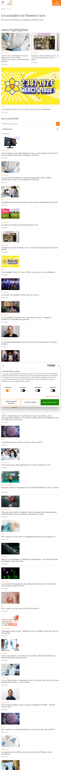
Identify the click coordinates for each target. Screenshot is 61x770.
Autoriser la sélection (30, 402)
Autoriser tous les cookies (50, 402)
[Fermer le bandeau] (58, 365)
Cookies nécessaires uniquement (11, 402)
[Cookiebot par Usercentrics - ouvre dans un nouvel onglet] (48, 365)
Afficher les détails (51, 396)
